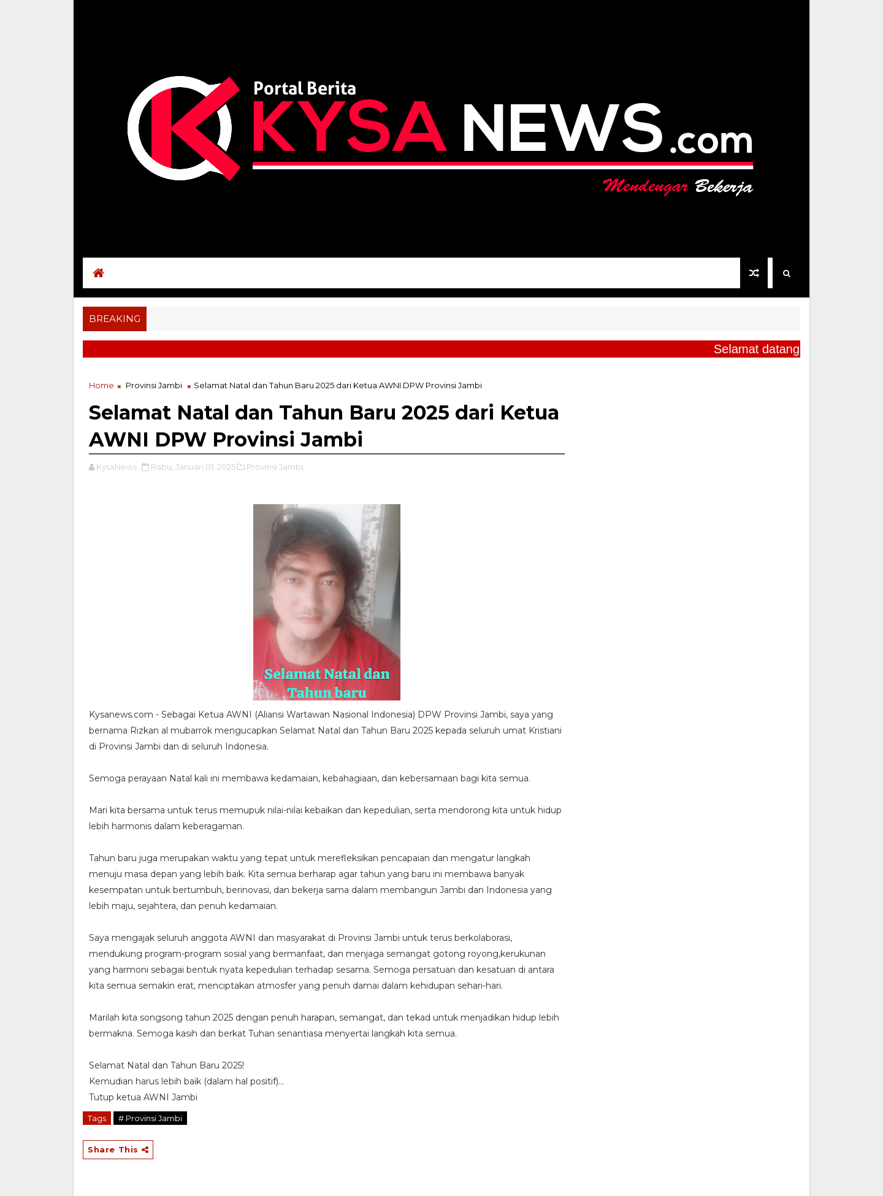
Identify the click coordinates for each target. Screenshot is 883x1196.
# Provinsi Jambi (150, 1118)
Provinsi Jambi (154, 385)
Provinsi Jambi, (276, 467)
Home (101, 385)
